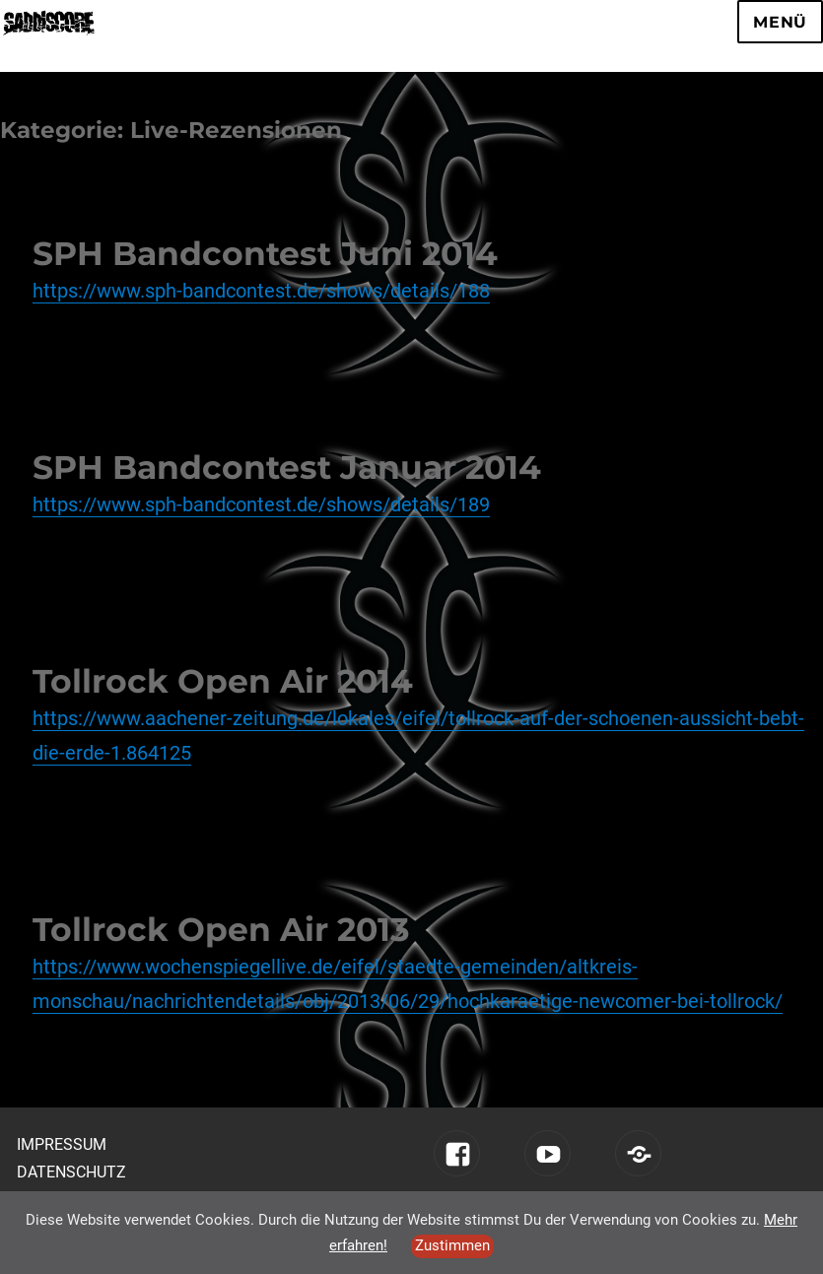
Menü (780, 22)
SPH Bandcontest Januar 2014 (287, 467)
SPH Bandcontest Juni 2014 (265, 253)
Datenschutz (71, 1172)
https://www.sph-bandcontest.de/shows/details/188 (261, 290)
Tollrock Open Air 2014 (223, 681)
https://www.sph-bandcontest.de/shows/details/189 (261, 504)
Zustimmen (452, 1245)
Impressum (61, 1144)
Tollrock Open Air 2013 (221, 929)
